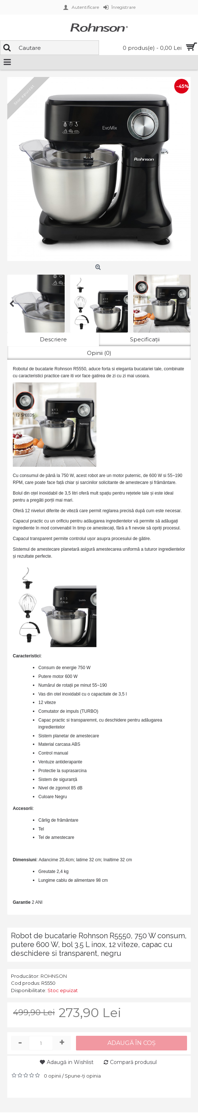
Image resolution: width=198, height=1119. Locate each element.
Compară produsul (133, 1062)
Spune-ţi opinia (83, 1076)
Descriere (53, 339)
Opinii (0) (99, 352)
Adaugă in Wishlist (70, 1062)
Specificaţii (145, 339)
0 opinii (52, 1076)
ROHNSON (54, 976)
